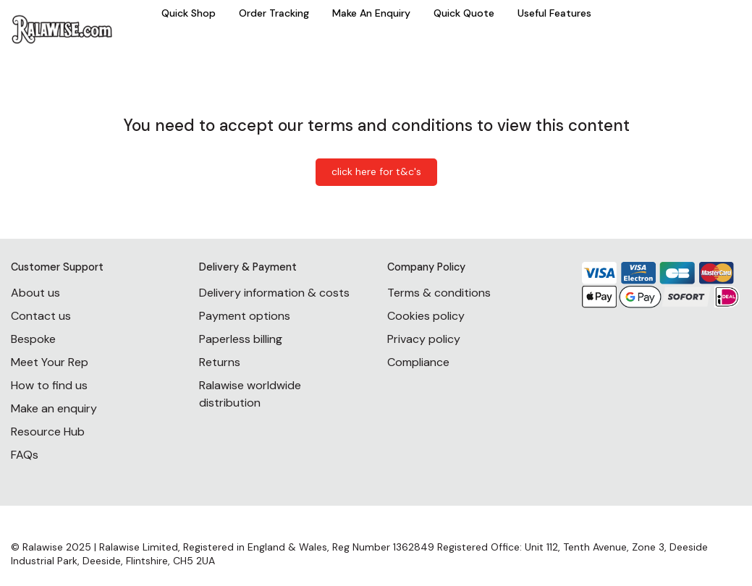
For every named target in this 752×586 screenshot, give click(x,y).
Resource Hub (48, 431)
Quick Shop (188, 13)
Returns (219, 362)
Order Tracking (274, 13)
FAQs (24, 454)
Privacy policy (423, 339)
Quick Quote (464, 13)
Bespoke (33, 339)
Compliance (418, 362)
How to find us (49, 385)
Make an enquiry (54, 408)
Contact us (41, 315)
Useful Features (554, 13)
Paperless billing (240, 339)
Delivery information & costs (274, 292)
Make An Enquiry (371, 13)
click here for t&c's (376, 171)
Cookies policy (426, 315)
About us (35, 292)
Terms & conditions (439, 292)
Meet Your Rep (49, 362)
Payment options (244, 315)
